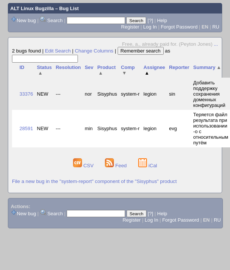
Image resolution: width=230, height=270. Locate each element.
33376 (26, 94)
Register (130, 27)
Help (162, 20)
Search (55, 20)
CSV (84, 165)
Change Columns (94, 51)
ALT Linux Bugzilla (32, 8)
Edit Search (58, 51)
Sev (89, 67)
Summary (207, 67)
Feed (116, 165)
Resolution (68, 67)
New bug (26, 20)
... (216, 44)
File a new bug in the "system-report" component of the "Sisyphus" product (94, 181)
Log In (150, 27)
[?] (150, 20)
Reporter (179, 67)
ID (21, 67)
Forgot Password (179, 27)
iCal (147, 165)
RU (216, 27)
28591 (26, 128)
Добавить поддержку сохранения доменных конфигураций (209, 94)
